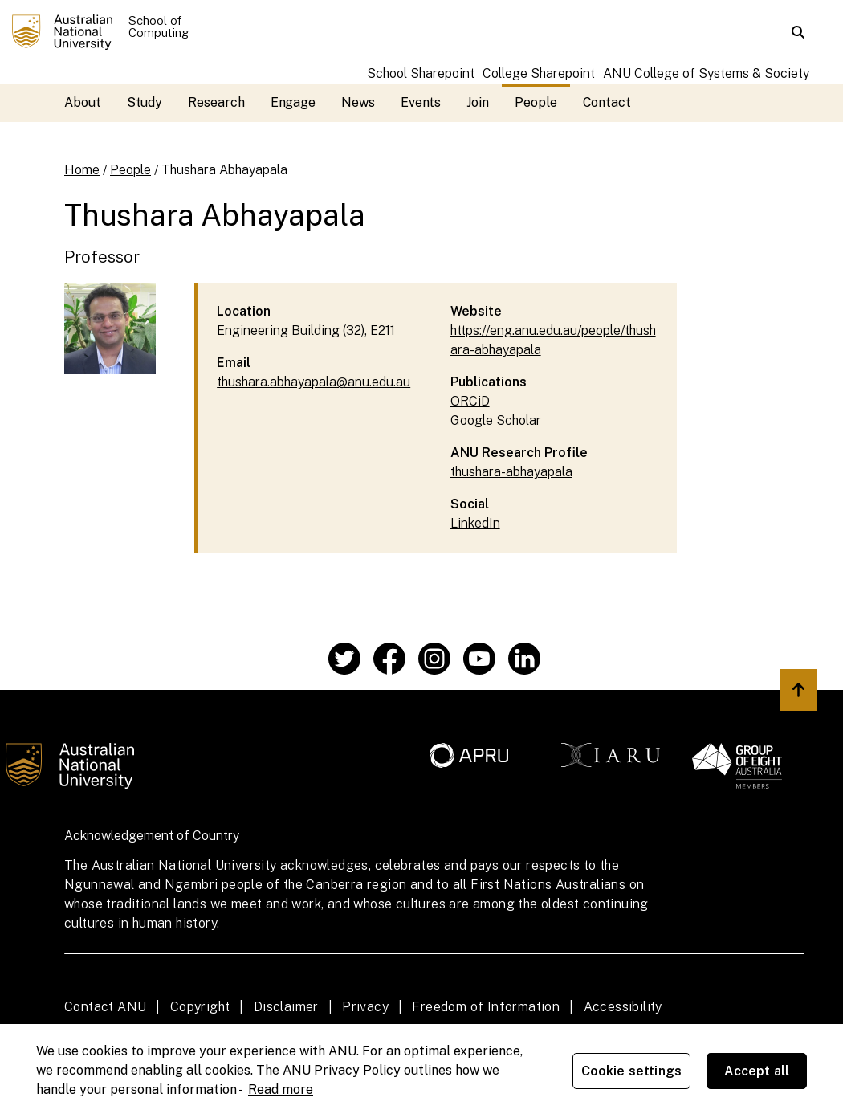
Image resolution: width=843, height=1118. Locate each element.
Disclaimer (286, 1006)
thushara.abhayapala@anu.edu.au (313, 382)
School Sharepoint (420, 73)
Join (477, 102)
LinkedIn (475, 523)
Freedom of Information (486, 1006)
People (536, 102)
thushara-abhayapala (511, 471)
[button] (798, 32)
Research (216, 102)
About (82, 102)
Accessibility (623, 1006)
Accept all (757, 1071)
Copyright (200, 1006)
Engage (293, 102)
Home (82, 169)
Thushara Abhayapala (224, 169)
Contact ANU (105, 1006)
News (358, 102)
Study (145, 102)
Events (421, 102)
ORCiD (470, 401)
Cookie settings (631, 1071)
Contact (607, 102)
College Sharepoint (539, 73)
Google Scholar (495, 420)
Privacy (365, 1006)
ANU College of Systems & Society (706, 73)
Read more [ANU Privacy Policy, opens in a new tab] (280, 1089)
